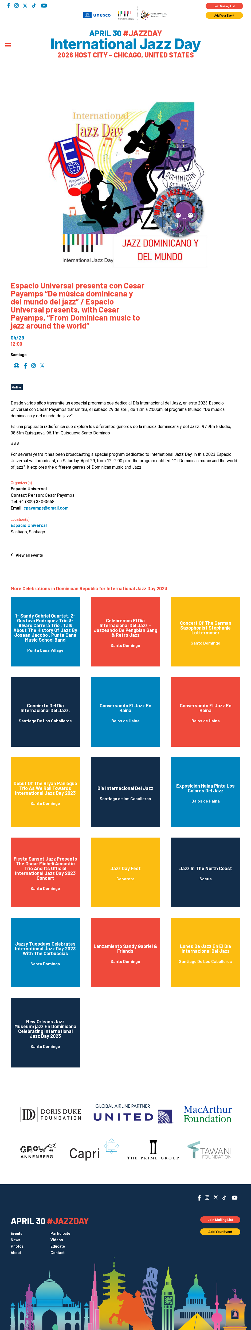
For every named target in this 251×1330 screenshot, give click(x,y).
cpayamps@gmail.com (46, 508)
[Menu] (8, 46)
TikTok (33, 5)
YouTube (44, 5)
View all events (29, 555)
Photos (17, 1246)
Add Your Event (224, 15)
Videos (56, 1240)
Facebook (8, 5)
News (15, 1240)
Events (16, 1233)
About (16, 1253)
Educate (57, 1246)
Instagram (16, 5)
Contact (57, 1253)
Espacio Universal (29, 525)
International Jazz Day (125, 44)
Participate (60, 1233)
